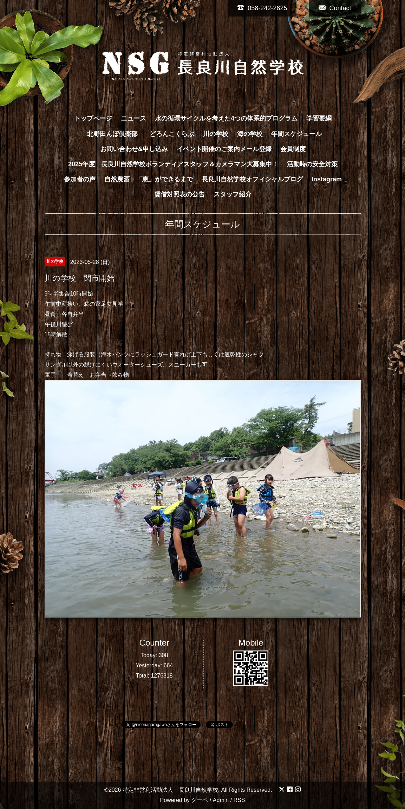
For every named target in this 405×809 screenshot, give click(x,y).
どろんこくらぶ (172, 133)
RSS (239, 800)
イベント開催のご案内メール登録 (224, 149)
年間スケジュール (296, 133)
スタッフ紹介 (233, 194)
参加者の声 (80, 179)
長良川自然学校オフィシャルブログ (252, 179)
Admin (221, 800)
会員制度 (293, 149)
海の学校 (249, 133)
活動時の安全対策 (312, 164)
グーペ (199, 800)
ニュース (133, 118)
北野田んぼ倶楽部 (115, 133)
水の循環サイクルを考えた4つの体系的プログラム (226, 118)
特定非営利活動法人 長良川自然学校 (170, 790)
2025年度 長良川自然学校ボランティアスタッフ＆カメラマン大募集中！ (173, 164)
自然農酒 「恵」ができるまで (148, 179)
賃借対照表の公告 (179, 194)
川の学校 (215, 133)
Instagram (327, 179)
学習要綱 (319, 118)
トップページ (93, 118)
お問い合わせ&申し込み (134, 149)
